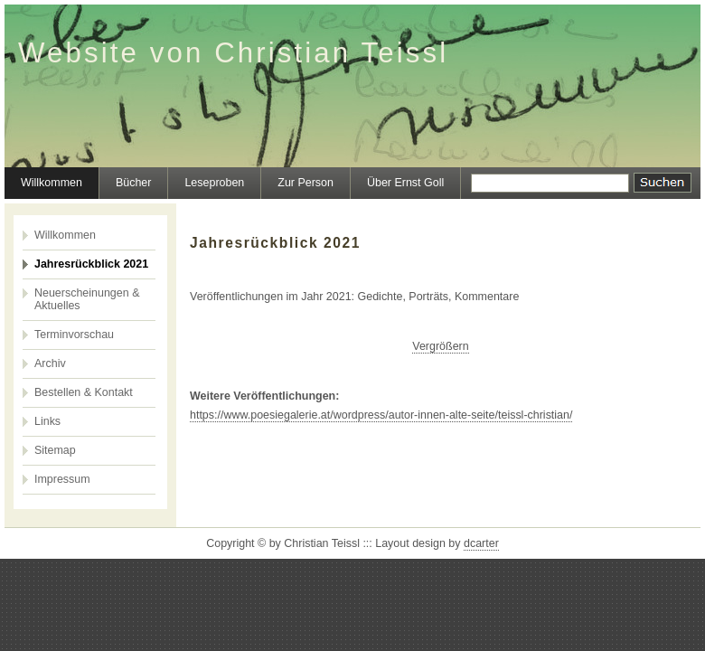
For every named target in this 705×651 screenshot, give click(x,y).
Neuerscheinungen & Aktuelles (86, 299)
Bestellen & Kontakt (83, 392)
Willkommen (51, 182)
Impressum (62, 479)
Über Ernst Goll (405, 182)
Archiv (50, 363)
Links (47, 421)
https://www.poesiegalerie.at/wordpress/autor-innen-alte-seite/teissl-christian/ (381, 415)
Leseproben (214, 182)
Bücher (134, 182)
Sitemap (55, 450)
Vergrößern (440, 346)
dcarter (481, 543)
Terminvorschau (74, 334)
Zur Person (305, 182)
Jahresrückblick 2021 (91, 264)
